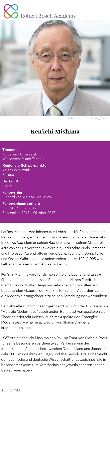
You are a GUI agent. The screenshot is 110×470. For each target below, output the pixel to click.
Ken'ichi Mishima (55, 131)
